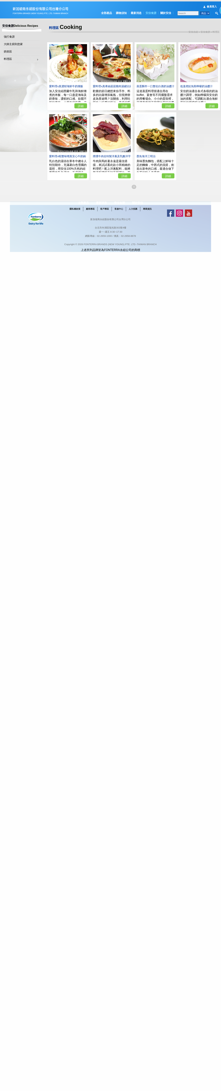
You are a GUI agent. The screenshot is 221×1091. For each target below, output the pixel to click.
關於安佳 (165, 11)
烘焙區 (12, 50)
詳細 (85, 102)
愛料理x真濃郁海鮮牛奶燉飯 (70, 82)
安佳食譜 (151, 11)
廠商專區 (97, 215)
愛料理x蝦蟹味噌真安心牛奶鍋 (71, 152)
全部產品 (106, 11)
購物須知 (121, 11)
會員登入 (212, 5)
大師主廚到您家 (17, 43)
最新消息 (136, 11)
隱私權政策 (82, 215)
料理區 (12, 57)
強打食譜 (13, 35)
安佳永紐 (197, 30)
